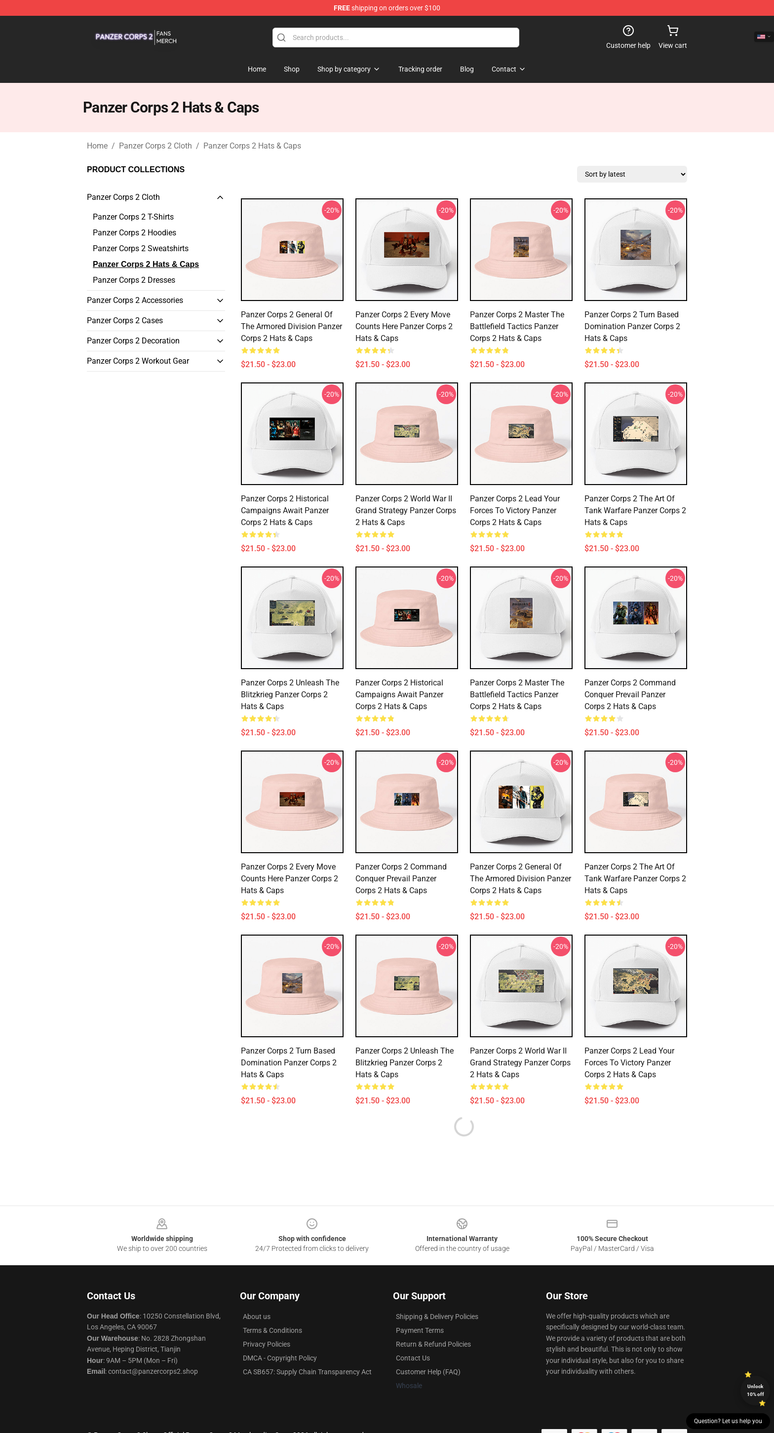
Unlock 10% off (755, 1390)
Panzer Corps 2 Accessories (135, 300)
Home (97, 146)
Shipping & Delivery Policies (437, 1316)
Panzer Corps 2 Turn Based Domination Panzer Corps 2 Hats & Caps (632, 326)
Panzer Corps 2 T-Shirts (133, 217)
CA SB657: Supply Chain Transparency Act (307, 1372)
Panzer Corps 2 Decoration (133, 340)
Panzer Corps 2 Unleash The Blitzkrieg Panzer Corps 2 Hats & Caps (290, 694)
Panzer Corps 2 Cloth (155, 146)
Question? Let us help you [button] (728, 1421)
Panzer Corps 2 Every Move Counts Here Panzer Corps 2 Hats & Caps (404, 326)
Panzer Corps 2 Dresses (134, 280)
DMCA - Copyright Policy (280, 1358)
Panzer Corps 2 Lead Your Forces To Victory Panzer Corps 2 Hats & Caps (515, 510)
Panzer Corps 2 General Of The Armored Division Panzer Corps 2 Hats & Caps (291, 326)
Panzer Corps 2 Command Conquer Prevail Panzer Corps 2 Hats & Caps (630, 694)
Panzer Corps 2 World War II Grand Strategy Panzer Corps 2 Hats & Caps (405, 510)
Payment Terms (420, 1330)
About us (257, 1316)
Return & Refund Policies (433, 1344)
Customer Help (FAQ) (428, 1372)
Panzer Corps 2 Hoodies (134, 232)
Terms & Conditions (272, 1330)
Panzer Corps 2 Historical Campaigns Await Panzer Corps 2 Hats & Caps (285, 510)
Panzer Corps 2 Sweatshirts (141, 248)
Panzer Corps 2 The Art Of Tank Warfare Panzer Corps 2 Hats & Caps (635, 510)
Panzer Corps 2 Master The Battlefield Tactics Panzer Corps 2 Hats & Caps (517, 326)
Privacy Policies (266, 1344)
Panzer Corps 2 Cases (125, 320)
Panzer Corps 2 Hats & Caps (252, 146)
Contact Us (413, 1358)
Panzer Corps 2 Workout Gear (138, 361)
